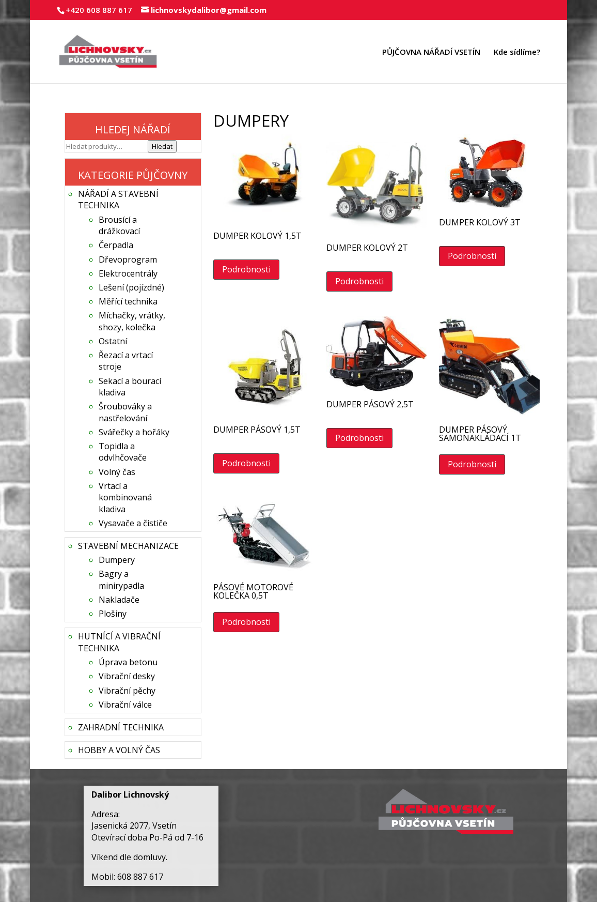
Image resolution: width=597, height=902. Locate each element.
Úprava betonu (128, 662)
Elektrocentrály (128, 273)
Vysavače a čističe (133, 523)
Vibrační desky (127, 676)
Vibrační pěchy (127, 690)
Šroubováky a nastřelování (125, 412)
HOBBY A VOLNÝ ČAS (119, 750)
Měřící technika (128, 301)
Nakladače (119, 599)
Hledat (162, 146)
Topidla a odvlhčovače (123, 451)
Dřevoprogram (128, 259)
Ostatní (113, 341)
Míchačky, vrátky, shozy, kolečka (132, 321)
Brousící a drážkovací (119, 225)
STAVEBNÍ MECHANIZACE (128, 546)
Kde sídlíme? (517, 52)
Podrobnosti (246, 269)
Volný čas (117, 472)
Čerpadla (116, 245)
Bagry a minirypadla (121, 579)
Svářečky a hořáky (134, 432)
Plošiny (113, 613)
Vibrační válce (125, 704)
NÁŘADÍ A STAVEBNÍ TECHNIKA (118, 199)
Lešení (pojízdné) (131, 287)
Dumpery (117, 559)
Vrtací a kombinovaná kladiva (125, 497)
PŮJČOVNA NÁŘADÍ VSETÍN (431, 52)
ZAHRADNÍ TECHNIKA (121, 727)
